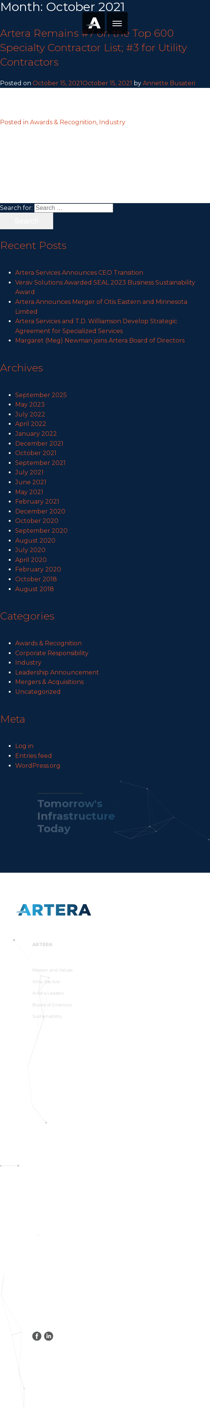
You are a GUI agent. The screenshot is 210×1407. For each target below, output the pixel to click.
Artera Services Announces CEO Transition (79, 272)
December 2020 (40, 511)
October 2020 (36, 520)
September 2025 (41, 395)
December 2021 (39, 443)
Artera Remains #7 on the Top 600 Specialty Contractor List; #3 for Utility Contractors (93, 47)
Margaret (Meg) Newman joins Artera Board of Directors (100, 340)
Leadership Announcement (57, 672)
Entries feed (33, 755)
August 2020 (35, 540)
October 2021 (36, 453)
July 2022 (30, 414)
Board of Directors (52, 1006)
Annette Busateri (169, 83)
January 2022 (36, 433)
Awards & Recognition (48, 643)
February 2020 (38, 569)
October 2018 (36, 579)
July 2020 (30, 550)
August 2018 (34, 589)
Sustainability (47, 1018)
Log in (24, 746)
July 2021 (29, 472)
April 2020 (31, 559)
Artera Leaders (48, 994)
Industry (28, 662)
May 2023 (30, 404)
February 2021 (37, 501)
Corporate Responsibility (51, 653)
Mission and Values (52, 971)
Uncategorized (38, 691)
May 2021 (29, 492)
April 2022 (30, 423)
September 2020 (41, 530)
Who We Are (46, 983)
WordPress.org (37, 765)
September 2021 (40, 462)
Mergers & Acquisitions (49, 682)
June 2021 (30, 482)
